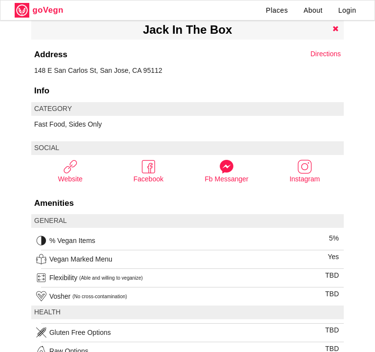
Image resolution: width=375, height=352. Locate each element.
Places (277, 10)
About (313, 10)
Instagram (305, 171)
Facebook (148, 171)
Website (70, 171)
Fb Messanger (226, 171)
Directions (326, 54)
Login (347, 10)
